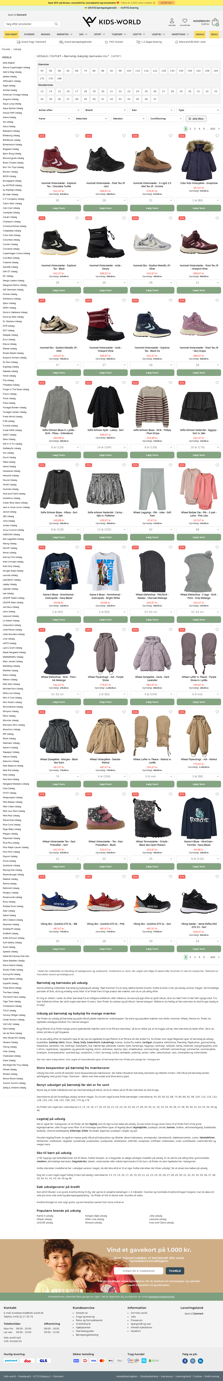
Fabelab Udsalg (10, 371)
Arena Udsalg (9, 117)
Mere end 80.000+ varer (190, 42)
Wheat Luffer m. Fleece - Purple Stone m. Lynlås (199, 679)
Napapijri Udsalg (11, 752)
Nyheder (29, 34)
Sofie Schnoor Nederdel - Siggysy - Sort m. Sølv (199, 432)
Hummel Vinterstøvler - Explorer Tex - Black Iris (152, 349)
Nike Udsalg (9, 775)
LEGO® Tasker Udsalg (13, 598)
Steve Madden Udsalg (14, 961)
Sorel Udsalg (9, 947)
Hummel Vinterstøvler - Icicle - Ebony (105, 267)
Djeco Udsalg (9, 303)
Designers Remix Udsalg (15, 285)
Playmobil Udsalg (11, 838)
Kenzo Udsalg (9, 552)
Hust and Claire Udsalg (14, 494)
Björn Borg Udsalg (12, 153)
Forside (6, 49)
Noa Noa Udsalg (11, 779)
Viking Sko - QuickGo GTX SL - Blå (59, 924)
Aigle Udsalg (9, 85)
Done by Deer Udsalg (13, 317)
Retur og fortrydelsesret (89, 1320)
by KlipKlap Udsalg (12, 190)
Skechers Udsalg (11, 924)
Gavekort (136, 1331)
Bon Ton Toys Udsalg (13, 167)
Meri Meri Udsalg (11, 684)
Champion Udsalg (12, 221)
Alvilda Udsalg (10, 90)
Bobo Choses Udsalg (13, 163)
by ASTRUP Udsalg (12, 185)
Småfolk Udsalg (10, 933)
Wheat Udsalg (10, 1069)
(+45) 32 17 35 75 (23, 1316)
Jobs (133, 1316)
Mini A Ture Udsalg (12, 698)
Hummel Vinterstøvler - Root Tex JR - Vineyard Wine (199, 267)
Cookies (198, 1376)
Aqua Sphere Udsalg (13, 108)
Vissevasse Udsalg (12, 1056)
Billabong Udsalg (11, 135)
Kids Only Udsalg (11, 566)
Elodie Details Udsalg (13, 353)
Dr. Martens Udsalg (12, 321)
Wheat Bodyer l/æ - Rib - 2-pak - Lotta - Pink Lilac (199, 514)
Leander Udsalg (10, 589)
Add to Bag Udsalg (12, 72)
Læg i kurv (59, 208)
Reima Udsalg (9, 883)
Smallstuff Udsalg (11, 929)
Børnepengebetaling (87, 1335)
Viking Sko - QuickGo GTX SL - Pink (106, 924)
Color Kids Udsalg (11, 235)
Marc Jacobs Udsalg (13, 661)
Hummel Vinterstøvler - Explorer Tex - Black (58, 267)
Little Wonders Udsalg (14, 634)
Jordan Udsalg (10, 525)
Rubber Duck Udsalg (13, 906)
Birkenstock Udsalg (12, 144)
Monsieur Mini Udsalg (14, 725)
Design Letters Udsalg (13, 280)
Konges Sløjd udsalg (96, 1216)
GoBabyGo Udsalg (12, 448)
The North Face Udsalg (14, 997)
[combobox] (59, 200)
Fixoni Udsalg (9, 394)
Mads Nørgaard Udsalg (14, 652)
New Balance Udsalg (13, 766)
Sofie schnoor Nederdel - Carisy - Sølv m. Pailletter (105, 514)
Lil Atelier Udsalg (11, 620)
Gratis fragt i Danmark (31, 42)
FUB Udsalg (9, 421)
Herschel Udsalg (11, 475)
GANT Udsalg (9, 435)
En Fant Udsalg (10, 362)
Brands (45, 34)
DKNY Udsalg (9, 308)
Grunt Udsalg (9, 457)
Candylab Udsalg (11, 212)
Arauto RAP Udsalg (12, 113)
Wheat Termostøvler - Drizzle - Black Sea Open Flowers (152, 843)
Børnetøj (64, 34)
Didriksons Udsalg (12, 299)
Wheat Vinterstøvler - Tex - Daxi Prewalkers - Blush (105, 843)
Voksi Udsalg (9, 1060)
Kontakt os (82, 1313)
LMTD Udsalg (9, 643)
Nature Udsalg (10, 756)
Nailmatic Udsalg (11, 743)
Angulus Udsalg (11, 99)
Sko (83, 34)
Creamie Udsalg (10, 262)
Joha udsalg (155, 1216)
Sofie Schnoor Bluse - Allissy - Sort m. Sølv (59, 514)
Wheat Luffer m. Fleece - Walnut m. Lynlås (152, 761)
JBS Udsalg (8, 516)
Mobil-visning (212, 1376)
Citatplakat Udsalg (12, 231)
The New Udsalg (11, 992)
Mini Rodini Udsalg (12, 702)
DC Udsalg (8, 276)
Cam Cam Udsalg (11, 208)
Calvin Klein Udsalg (12, 203)
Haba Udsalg (9, 462)
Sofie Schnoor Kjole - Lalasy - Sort (105, 430)
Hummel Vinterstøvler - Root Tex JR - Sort (105, 185)
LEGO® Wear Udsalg (13, 602)
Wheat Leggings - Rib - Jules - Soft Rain (152, 514)
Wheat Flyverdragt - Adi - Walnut (199, 759)
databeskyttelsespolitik (161, 1296)
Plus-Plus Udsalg (11, 843)
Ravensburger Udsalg (13, 874)
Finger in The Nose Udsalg (16, 389)
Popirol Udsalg (10, 856)
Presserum (136, 1320)
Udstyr (139, 34)
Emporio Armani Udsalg (14, 357)
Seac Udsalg (9, 911)
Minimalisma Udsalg (13, 707)
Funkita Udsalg (10, 426)
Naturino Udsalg (11, 761)
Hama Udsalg (9, 466)
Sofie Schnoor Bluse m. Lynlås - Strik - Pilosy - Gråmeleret (59, 432)
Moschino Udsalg (11, 729)
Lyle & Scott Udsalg (12, 648)
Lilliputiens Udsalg (12, 625)
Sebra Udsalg (9, 915)
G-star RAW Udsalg (12, 430)
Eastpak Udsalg (10, 335)
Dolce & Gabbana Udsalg (15, 312)
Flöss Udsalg (9, 403)
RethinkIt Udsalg (11, 888)
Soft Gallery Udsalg (12, 942)
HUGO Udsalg (9, 484)
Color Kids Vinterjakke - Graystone (199, 183)
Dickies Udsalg (10, 294)
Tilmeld (175, 1271)
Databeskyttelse (149, 1376)
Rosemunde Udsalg (12, 897)
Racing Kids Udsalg (12, 870)
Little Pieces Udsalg (12, 630)
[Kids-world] (111, 22)
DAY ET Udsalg (10, 271)
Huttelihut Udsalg (11, 498)
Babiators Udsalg (11, 131)
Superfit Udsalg (10, 983)
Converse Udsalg (11, 249)
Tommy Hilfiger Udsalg (14, 1015)
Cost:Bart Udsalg (11, 258)
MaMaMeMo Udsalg (13, 657)
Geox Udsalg (9, 439)
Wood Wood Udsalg (13, 1078)
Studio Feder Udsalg (13, 970)
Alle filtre (196, 118)
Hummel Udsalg (11, 489)
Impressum (167, 1376)
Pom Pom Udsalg (11, 852)
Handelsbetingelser (127, 1376)
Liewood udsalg (157, 1219)
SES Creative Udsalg (13, 920)
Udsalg (200, 34)
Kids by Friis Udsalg (12, 557)
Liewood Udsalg (11, 616)
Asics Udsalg (9, 126)
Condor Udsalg (10, 244)
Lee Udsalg (8, 593)
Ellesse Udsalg (10, 348)
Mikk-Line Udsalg (11, 693)
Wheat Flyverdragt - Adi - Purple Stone (105, 679)
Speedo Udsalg (10, 951)
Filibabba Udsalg (11, 385)
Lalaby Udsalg (10, 584)
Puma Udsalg (9, 861)
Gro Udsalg (8, 453)
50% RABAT (11, 34)
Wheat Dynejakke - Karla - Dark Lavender (152, 679)
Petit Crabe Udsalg (12, 806)
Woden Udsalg (10, 1074)
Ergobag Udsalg (11, 367)
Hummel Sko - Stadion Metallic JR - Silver (152, 267)
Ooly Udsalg (9, 788)
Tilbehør (119, 34)
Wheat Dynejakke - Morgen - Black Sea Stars (59, 761)
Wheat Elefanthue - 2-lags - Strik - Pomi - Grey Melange (199, 596)
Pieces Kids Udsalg (12, 820)
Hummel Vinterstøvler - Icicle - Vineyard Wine (105, 349)
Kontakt (10, 1308)
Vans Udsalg (9, 1029)
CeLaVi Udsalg (10, 217)
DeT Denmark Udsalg (13, 289)
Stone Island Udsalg (12, 965)
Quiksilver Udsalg (11, 865)
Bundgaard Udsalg (12, 181)
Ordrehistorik (83, 1324)
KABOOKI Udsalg (11, 534)
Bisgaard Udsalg (11, 149)
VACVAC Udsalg (11, 1024)
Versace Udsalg (10, 1042)
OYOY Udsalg (9, 793)
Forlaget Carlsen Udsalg (14, 412)
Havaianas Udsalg (11, 471)
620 (213, 128)
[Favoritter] (77, 136)
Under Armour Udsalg (13, 1019)
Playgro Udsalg (10, 834)
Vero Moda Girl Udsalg (14, 1038)
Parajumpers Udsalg (12, 797)
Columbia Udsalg (11, 240)
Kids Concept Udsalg (13, 562)
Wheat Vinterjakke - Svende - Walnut (106, 761)
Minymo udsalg (93, 1222)
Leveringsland (183, 1376)
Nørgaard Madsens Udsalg (16, 784)
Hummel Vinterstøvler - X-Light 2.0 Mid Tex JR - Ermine (152, 185)
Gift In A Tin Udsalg (12, 444)
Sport (99, 34)
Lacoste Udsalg (10, 575)
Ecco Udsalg (9, 339)
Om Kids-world (139, 1313)
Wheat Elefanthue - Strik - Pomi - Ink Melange (59, 679)
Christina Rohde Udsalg (14, 226)
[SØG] (56, 24)
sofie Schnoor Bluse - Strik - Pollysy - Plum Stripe (152, 432)
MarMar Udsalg (10, 670)
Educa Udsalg (9, 344)
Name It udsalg (45, 1216)
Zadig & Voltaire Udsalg (14, 1087)
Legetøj (158, 34)
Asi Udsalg (8, 122)
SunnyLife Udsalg (11, 974)
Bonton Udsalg (10, 172)
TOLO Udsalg (9, 1010)
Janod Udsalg (9, 512)
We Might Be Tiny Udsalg (15, 1065)
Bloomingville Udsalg (13, 158)
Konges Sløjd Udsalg (13, 571)
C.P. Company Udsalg (13, 199)
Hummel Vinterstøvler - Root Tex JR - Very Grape (199, 349)
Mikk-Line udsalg (94, 1219)
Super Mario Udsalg (12, 979)
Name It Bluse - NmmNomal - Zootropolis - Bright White (106, 596)
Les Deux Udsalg (11, 607)
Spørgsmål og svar (141, 1324)
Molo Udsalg (9, 716)
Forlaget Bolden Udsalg (14, 407)
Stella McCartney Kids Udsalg (17, 956)
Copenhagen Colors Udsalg (16, 253)
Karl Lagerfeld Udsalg (13, 539)
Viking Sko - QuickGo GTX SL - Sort (152, 924)
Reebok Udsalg (10, 879)
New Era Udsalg (11, 770)
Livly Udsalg (9, 639)
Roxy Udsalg (9, 902)
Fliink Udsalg (9, 398)
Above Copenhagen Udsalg (16, 67)
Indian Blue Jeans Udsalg (15, 503)
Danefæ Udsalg (10, 267)
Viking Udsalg (10, 1047)
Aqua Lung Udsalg (12, 104)
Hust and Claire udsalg (161, 1222)
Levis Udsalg (9, 611)
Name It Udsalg (10, 747)
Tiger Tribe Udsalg (12, 1001)
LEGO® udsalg (45, 1222)
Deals (214, 34)
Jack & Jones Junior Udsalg (16, 507)
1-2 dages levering (149, 42)
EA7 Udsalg (8, 330)
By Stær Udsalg (10, 194)
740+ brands (114, 42)
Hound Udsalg (10, 480)
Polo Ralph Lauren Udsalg (16, 847)
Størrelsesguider (85, 1331)
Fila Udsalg (8, 380)
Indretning (180, 34)
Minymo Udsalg (11, 711)
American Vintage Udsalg (15, 95)
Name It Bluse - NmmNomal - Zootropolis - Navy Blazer (59, 596)
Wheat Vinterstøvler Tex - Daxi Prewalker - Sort (59, 843)
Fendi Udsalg (9, 376)
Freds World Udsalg (12, 416)
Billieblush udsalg (11, 140)
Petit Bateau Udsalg (12, 802)
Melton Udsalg (10, 679)
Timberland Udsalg (12, 1006)
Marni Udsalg (9, 675)
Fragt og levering (85, 1316)
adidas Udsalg (10, 76)
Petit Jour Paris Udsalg (14, 811)
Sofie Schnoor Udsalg (13, 938)
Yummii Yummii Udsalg (14, 1083)
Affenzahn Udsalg (12, 81)
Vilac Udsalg (9, 1051)
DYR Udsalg (9, 326)
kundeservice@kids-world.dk (27, 1313)
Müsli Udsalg (9, 738)
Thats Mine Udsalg (12, 988)
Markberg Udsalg (11, 666)
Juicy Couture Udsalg (13, 530)
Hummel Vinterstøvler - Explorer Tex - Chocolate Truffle (58, 185)
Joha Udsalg (9, 521)
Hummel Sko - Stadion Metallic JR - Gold (59, 349)
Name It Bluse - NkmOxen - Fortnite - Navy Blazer (199, 843)
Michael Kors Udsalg (13, 688)
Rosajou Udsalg (10, 893)
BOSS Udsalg (9, 176)
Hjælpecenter (83, 1327)
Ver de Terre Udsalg (12, 1033)
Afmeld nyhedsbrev (141, 1327)
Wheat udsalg (44, 1219)
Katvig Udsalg (9, 543)
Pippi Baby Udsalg (12, 829)
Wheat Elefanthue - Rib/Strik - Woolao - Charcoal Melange (152, 596)
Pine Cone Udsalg (11, 824)
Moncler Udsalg (11, 720)
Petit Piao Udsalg (11, 815)
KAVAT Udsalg (10, 548)
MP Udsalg (8, 734)
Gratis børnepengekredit (75, 42)
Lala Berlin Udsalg (12, 580)
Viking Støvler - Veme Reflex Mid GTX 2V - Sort (199, 926)
